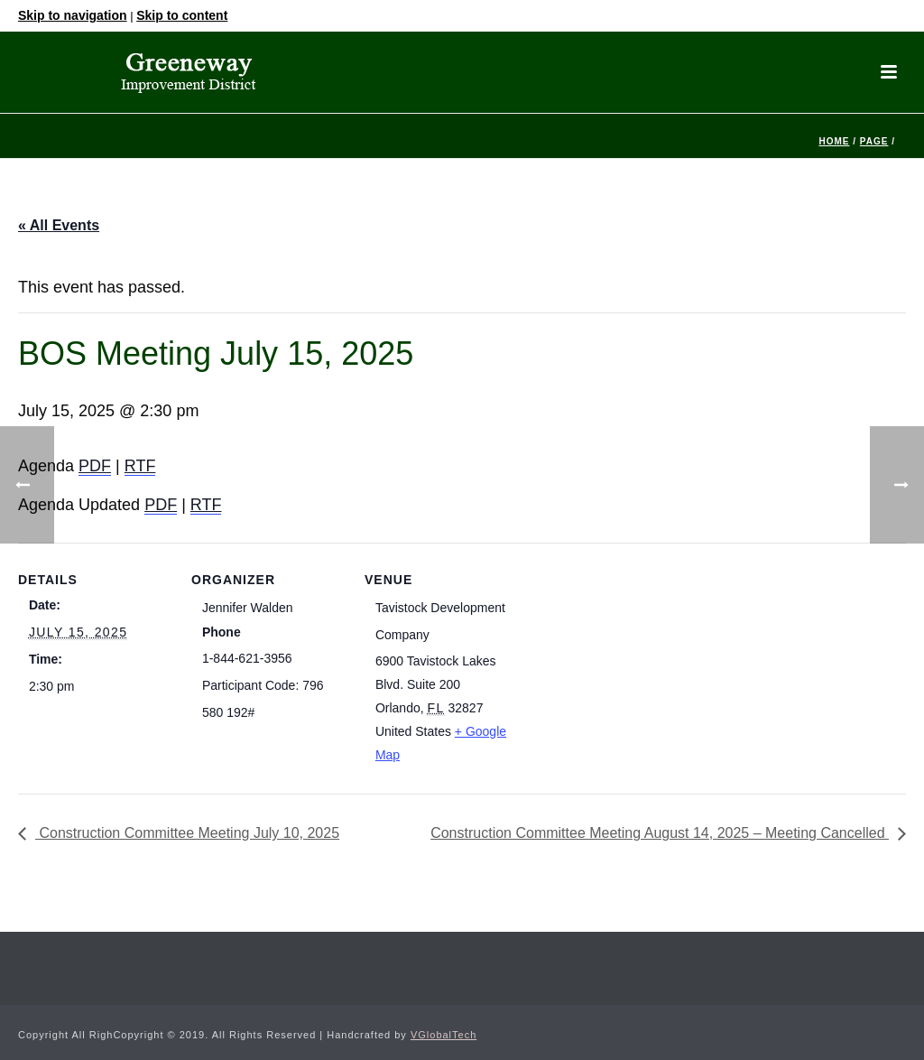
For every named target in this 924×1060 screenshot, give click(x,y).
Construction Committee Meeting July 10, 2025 (187, 833)
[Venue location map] (633, 667)
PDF (95, 466)
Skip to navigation (72, 15)
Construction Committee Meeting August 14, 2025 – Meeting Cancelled (659, 833)
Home (833, 141)
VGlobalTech (443, 1034)
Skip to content (181, 15)
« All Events (58, 225)
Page (874, 141)
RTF (140, 466)
